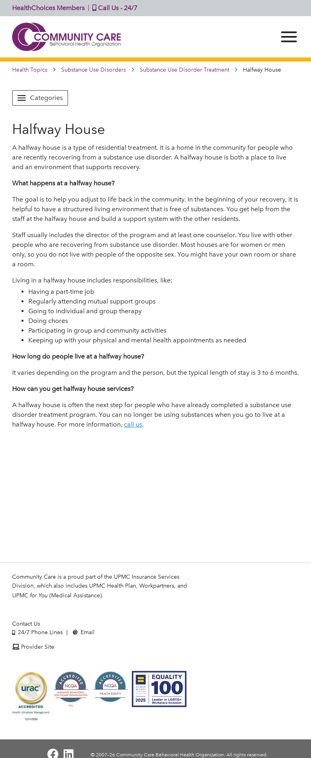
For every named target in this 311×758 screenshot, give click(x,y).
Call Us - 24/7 (113, 8)
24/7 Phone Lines (37, 632)
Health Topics (29, 69)
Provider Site (33, 646)
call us (133, 424)
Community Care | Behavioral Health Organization (66, 37)
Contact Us (26, 623)
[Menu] (289, 36)
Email (84, 632)
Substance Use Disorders (93, 69)
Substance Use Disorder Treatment (184, 69)
